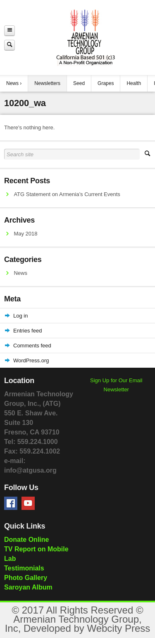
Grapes (106, 83)
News (12, 83)
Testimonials (24, 568)
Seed (79, 83)
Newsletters (47, 83)
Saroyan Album (28, 587)
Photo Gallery (25, 577)
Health (133, 83)
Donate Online (26, 539)
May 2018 (25, 233)
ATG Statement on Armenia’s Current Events (67, 194)
